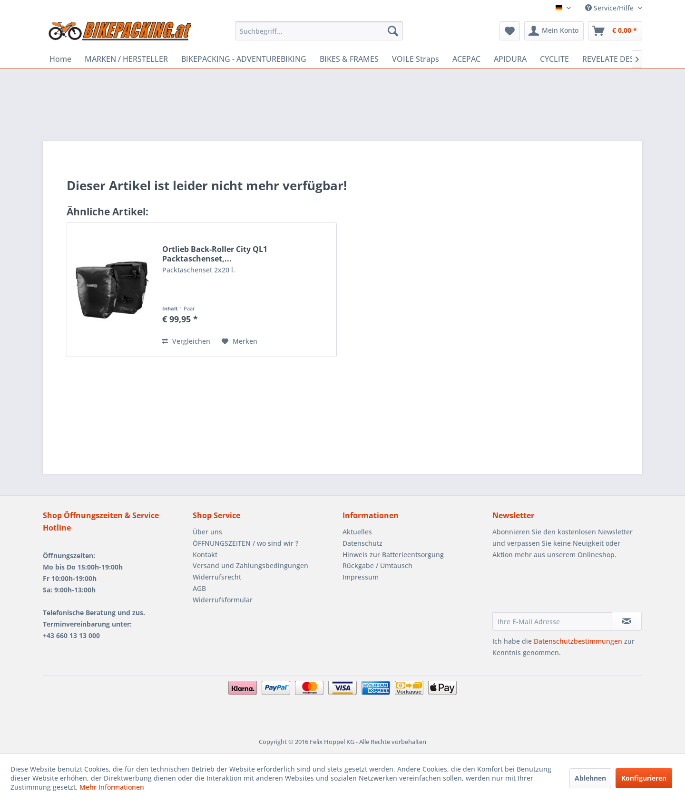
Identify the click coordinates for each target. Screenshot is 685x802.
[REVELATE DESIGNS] (617, 59)
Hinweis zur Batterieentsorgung (393, 554)
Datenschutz (362, 543)
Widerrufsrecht (217, 576)
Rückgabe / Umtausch (377, 565)
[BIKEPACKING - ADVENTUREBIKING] (244, 59)
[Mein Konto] (554, 30)
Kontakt (205, 554)
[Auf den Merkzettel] (239, 341)
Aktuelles (357, 531)
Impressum (360, 576)
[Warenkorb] (615, 30)
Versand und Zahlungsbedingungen (250, 565)
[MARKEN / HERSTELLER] (126, 59)
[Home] (60, 59)
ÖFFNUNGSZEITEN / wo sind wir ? (245, 543)
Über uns (207, 531)
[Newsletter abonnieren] (627, 621)
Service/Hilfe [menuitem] (610, 7)
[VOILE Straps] (415, 59)
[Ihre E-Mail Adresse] (552, 621)
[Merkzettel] (509, 30)
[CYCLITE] (554, 59)
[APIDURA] (510, 59)
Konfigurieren (643, 778)
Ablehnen (590, 778)
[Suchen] (393, 30)
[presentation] (564, 588)
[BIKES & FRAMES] (349, 59)
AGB (199, 588)
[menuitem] (319, 30)
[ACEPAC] (466, 59)
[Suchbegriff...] (319, 30)
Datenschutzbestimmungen (578, 641)
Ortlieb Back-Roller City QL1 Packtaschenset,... (214, 253)
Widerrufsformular (223, 599)
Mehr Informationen (111, 787)
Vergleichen (186, 341)
